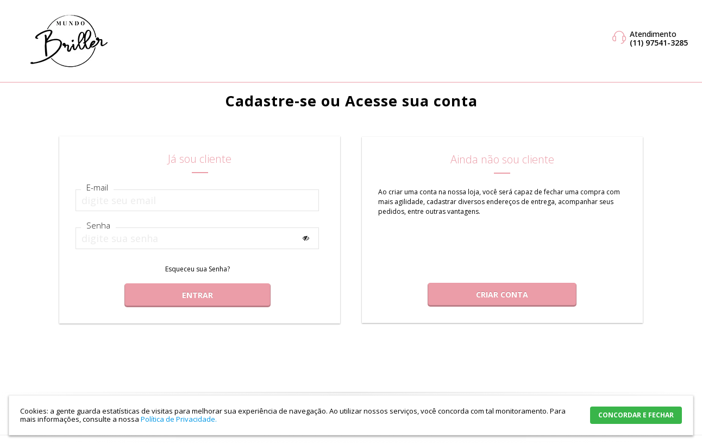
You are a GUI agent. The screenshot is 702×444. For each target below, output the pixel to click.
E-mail (97, 187)
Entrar (197, 295)
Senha (98, 225)
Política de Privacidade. (179, 419)
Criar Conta (502, 294)
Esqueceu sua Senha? (197, 269)
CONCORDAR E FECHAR (636, 415)
